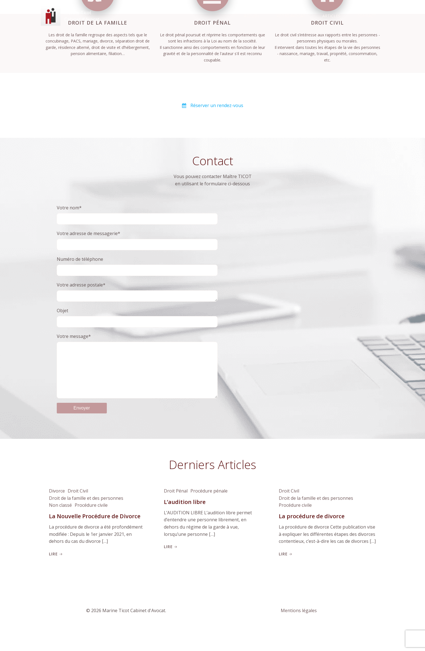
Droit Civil (77, 510)
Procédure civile (90, 525)
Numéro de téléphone (137, 272)
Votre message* (137, 378)
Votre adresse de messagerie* (137, 246)
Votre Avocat (291, 15)
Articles (332, 15)
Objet (137, 324)
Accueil (252, 15)
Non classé (60, 525)
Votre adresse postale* (137, 298)
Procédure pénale (208, 510)
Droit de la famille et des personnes (86, 517)
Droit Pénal (175, 510)
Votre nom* (137, 220)
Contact (367, 15)
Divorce (57, 510)
